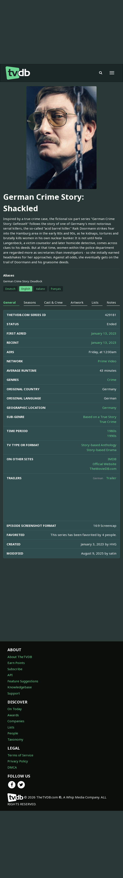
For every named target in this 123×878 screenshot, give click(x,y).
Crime (111, 379)
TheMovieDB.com (102, 468)
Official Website (104, 464)
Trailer (111, 478)
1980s (111, 431)
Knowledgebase (19, 687)
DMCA (12, 767)
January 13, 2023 (103, 333)
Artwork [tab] (77, 302)
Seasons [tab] (30, 302)
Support (13, 693)
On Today (14, 709)
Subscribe (14, 669)
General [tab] (9, 302)
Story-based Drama (101, 450)
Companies (15, 721)
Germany (109, 407)
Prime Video (107, 361)
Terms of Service (20, 755)
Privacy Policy (17, 761)
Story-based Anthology (98, 445)
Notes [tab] (111, 302)
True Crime (107, 421)
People (12, 733)
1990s (111, 436)
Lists (10, 727)
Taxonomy (15, 739)
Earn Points (16, 663)
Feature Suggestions (22, 681)
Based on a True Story (99, 417)
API (10, 675)
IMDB (112, 459)
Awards (13, 715)
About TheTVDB (19, 657)
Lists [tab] (95, 302)
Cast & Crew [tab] (53, 302)
